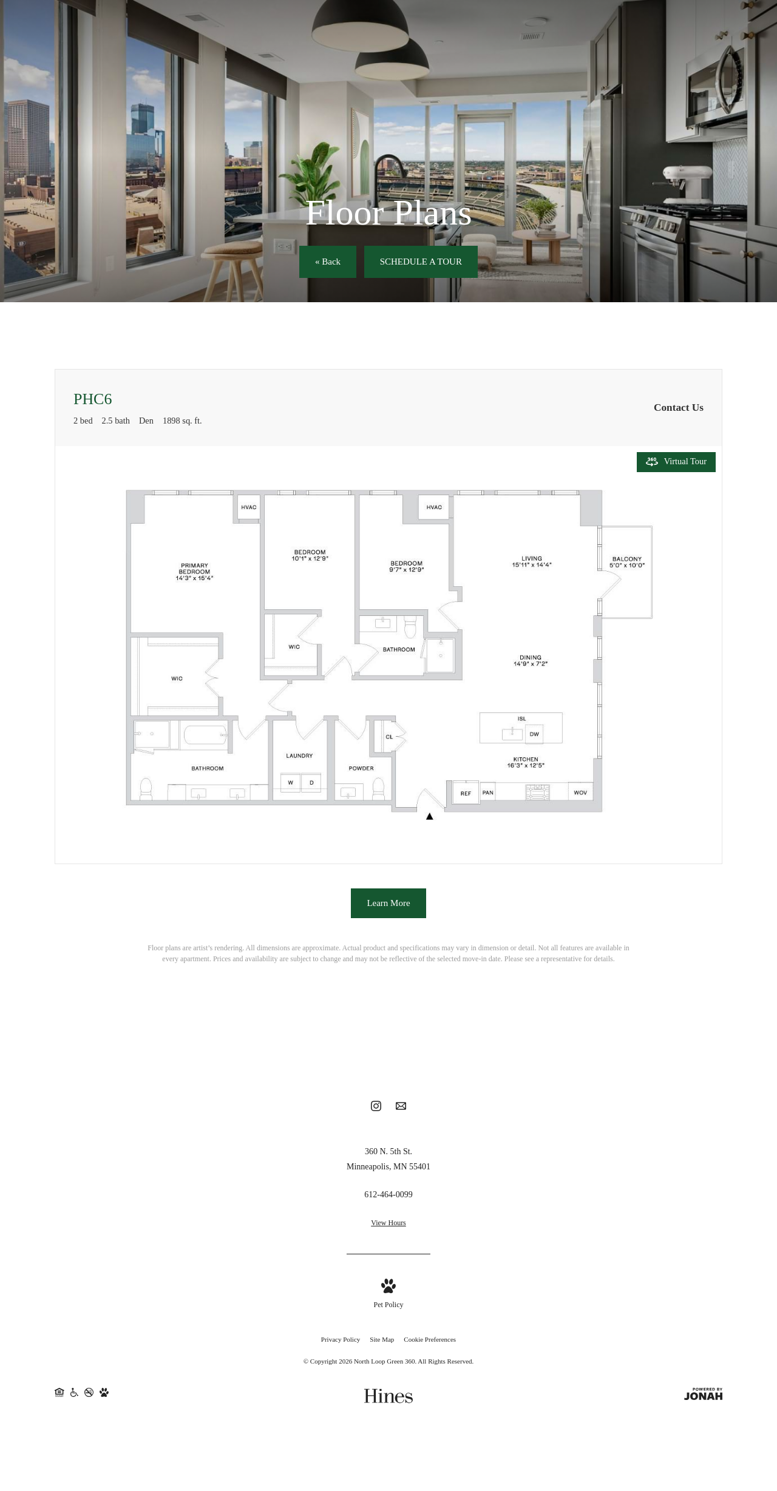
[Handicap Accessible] (74, 1398)
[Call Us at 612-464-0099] (388, 1196)
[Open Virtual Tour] (676, 462)
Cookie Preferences (430, 1341)
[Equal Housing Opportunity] (59, 1398)
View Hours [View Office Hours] (388, 1224)
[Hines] (388, 1398)
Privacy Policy (340, 1341)
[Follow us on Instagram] (376, 1109)
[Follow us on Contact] (401, 1109)
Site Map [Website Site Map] (382, 1341)
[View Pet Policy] (388, 1297)
